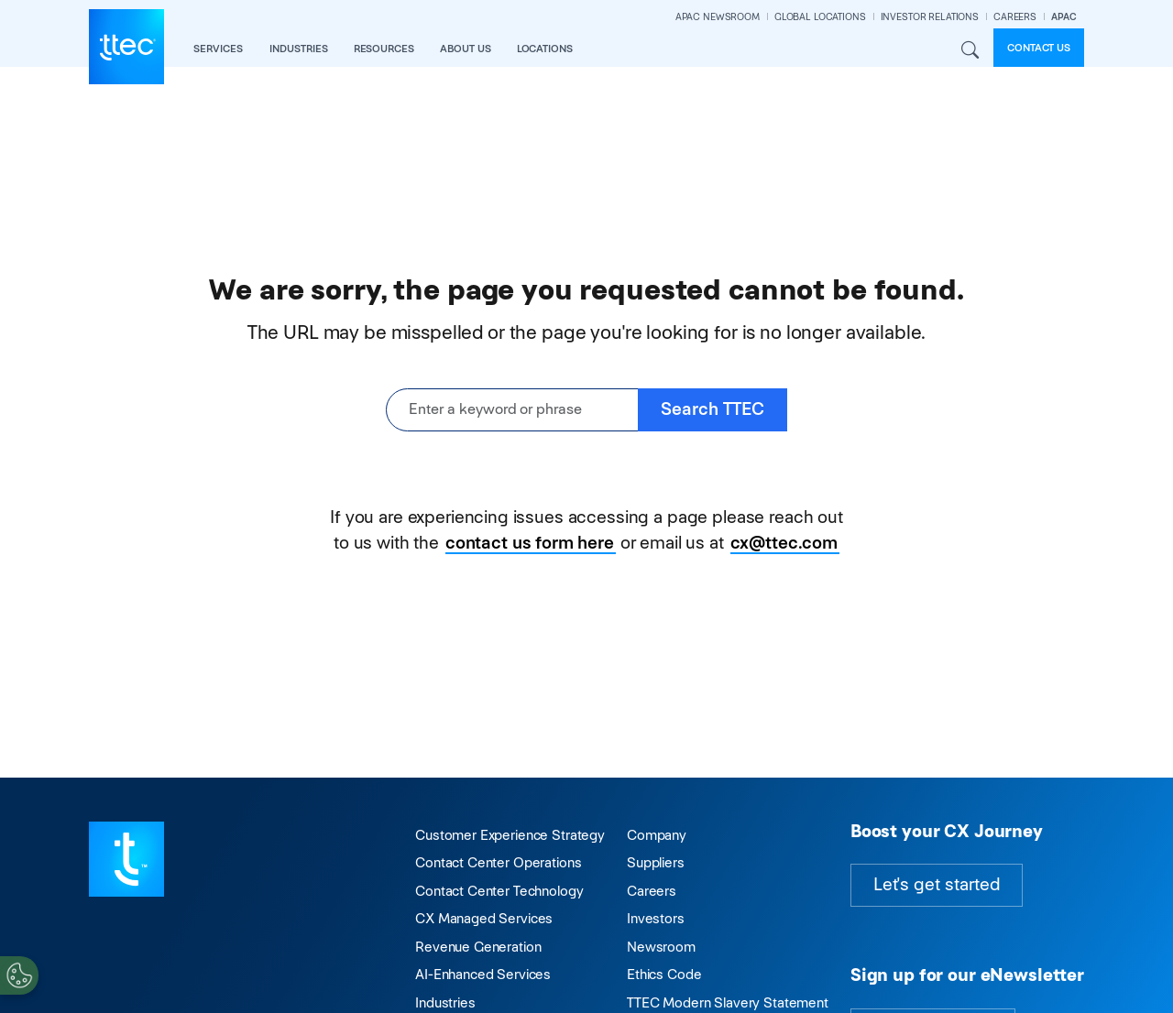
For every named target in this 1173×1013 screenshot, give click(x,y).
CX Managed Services (484, 918)
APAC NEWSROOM (717, 17)
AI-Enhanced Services (483, 974)
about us (465, 48)
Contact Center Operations (498, 862)
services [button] (218, 48)
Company (656, 835)
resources (384, 48)
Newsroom (661, 946)
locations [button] (545, 48)
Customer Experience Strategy (510, 835)
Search (969, 50)
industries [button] (298, 48)
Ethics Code (664, 974)
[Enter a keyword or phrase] (513, 409)
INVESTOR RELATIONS (930, 17)
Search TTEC (712, 409)
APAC (1064, 17)
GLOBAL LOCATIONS (820, 17)
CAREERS (1014, 17)
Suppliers (656, 862)
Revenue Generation (478, 946)
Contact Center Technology (499, 890)
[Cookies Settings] (19, 975)
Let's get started (936, 884)
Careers (651, 890)
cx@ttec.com (784, 542)
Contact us (1038, 47)
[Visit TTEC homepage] (126, 857)
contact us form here (529, 542)
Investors (656, 918)
